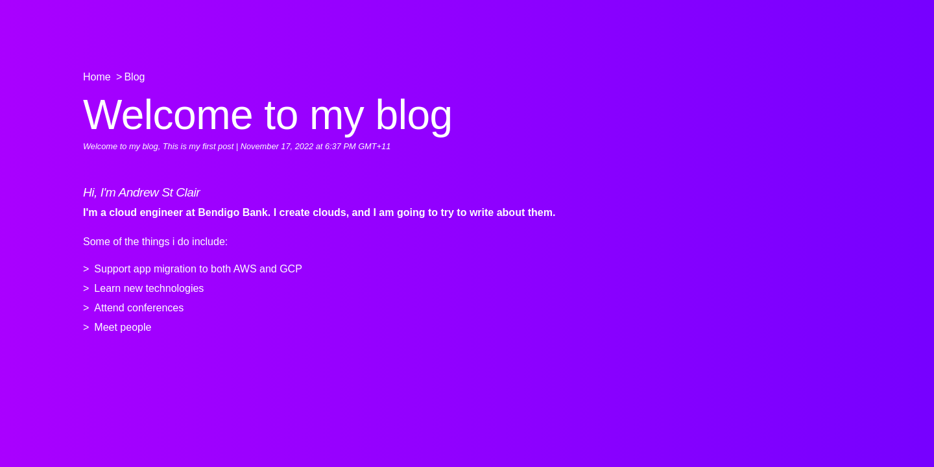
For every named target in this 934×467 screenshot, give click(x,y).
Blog (134, 76)
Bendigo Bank (233, 212)
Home (97, 76)
